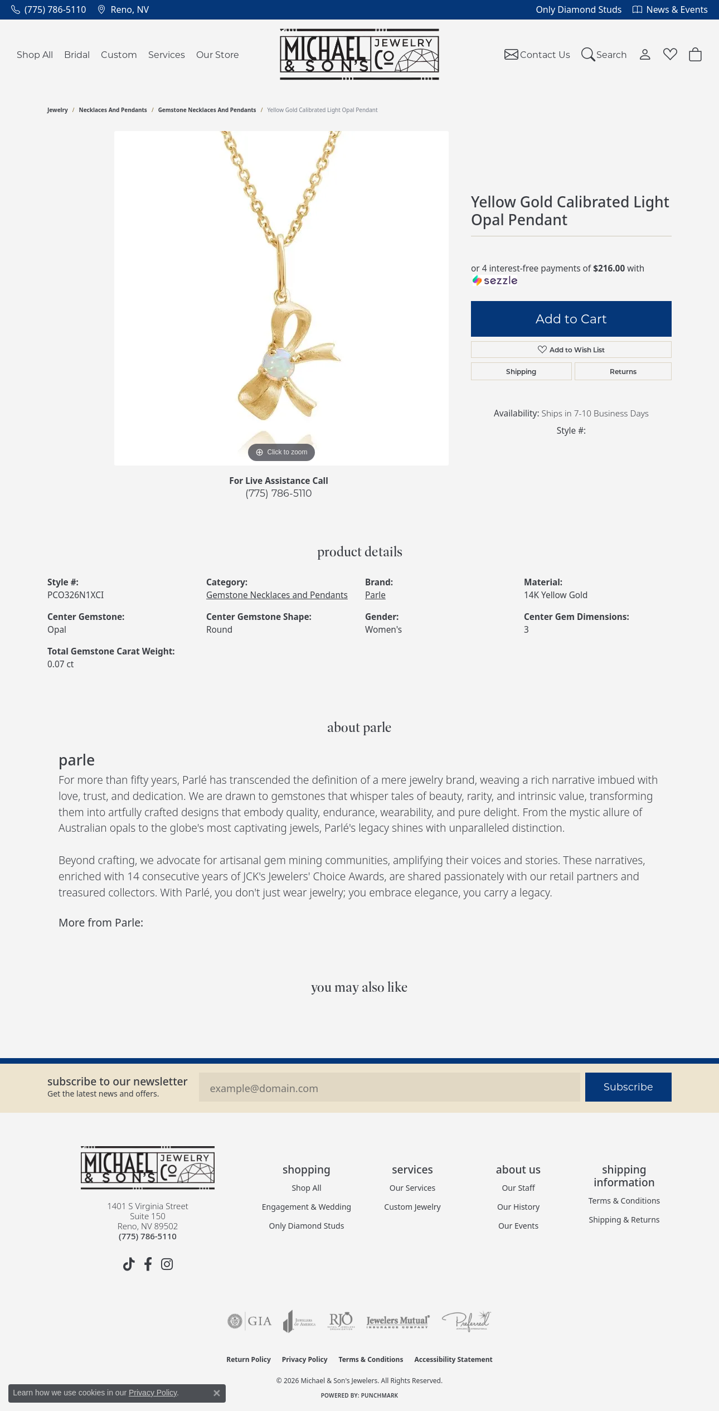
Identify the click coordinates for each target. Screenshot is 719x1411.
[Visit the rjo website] (341, 1321)
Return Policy (248, 1359)
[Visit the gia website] (249, 1321)
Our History (518, 1206)
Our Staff (518, 1187)
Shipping (521, 371)
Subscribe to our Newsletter (117, 1081)
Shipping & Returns (624, 1219)
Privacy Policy (305, 1359)
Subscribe (628, 1086)
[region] (281, 298)
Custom (119, 54)
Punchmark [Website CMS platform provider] (380, 1395)
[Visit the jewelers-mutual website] (398, 1321)
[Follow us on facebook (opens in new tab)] (147, 1264)
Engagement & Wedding (306, 1206)
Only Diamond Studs (306, 1225)
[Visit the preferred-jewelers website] (466, 1321)
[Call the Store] (148, 1236)
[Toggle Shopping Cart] (695, 54)
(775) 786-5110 (278, 493)
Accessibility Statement (453, 1359)
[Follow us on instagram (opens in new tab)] (166, 1264)
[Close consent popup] (216, 1393)
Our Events (518, 1225)
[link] (48, 9)
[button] (604, 54)
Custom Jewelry (412, 1206)
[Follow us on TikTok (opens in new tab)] (128, 1264)
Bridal (77, 54)
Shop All (35, 54)
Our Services (412, 1187)
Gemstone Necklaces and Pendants (207, 110)
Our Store (217, 54)
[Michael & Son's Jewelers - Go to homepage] (148, 1168)
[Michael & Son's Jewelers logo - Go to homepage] (359, 54)
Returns (623, 371)
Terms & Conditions (624, 1200)
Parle (375, 595)
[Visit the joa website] (299, 1321)
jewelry (57, 110)
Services (166, 54)
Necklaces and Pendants (113, 110)
